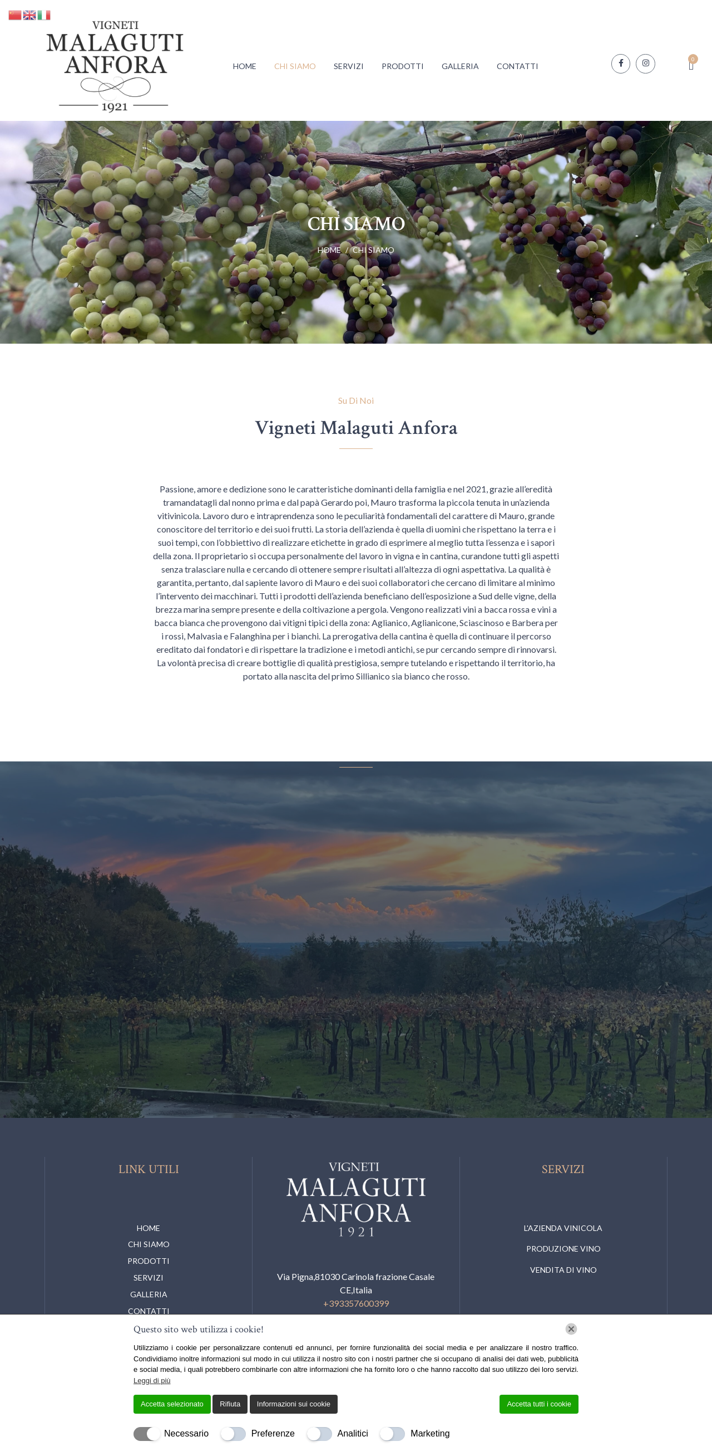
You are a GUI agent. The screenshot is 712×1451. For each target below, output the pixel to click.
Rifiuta (230, 1404)
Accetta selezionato (172, 1404)
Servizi (349, 66)
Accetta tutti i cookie (539, 1404)
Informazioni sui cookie (293, 1404)
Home (244, 66)
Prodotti (403, 66)
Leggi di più (152, 1380)
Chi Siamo (295, 66)
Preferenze (273, 1433)
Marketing (430, 1433)
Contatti (517, 66)
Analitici (353, 1433)
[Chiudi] (571, 1329)
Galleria (460, 66)
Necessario (186, 1433)
